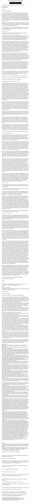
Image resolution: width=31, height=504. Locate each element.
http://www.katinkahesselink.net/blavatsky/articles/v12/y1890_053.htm (12, 277)
